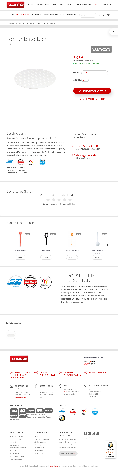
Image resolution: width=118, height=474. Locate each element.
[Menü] (114, 442)
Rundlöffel (20, 250)
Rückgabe (13, 450)
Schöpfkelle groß (97, 251)
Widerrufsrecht (16, 453)
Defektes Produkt (16, 439)
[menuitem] (12, 15)
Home (30, 5)
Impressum (38, 451)
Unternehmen (43, 5)
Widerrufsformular (17, 456)
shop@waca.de (20, 397)
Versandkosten (54, 466)
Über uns (37, 445)
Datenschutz (39, 448)
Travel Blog (38, 453)
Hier (66, 391)
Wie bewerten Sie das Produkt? (59, 199)
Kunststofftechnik (62, 5)
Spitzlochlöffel (72, 250)
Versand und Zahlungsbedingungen (18, 446)
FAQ (36, 436)
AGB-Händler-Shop (17, 436)
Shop (97, 5)
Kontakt (13, 442)
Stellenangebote (40, 442)
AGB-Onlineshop (16, 459)
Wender (46, 250)
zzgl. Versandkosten (86, 60)
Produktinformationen (42, 439)
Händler (107, 5)
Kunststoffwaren (83, 5)
